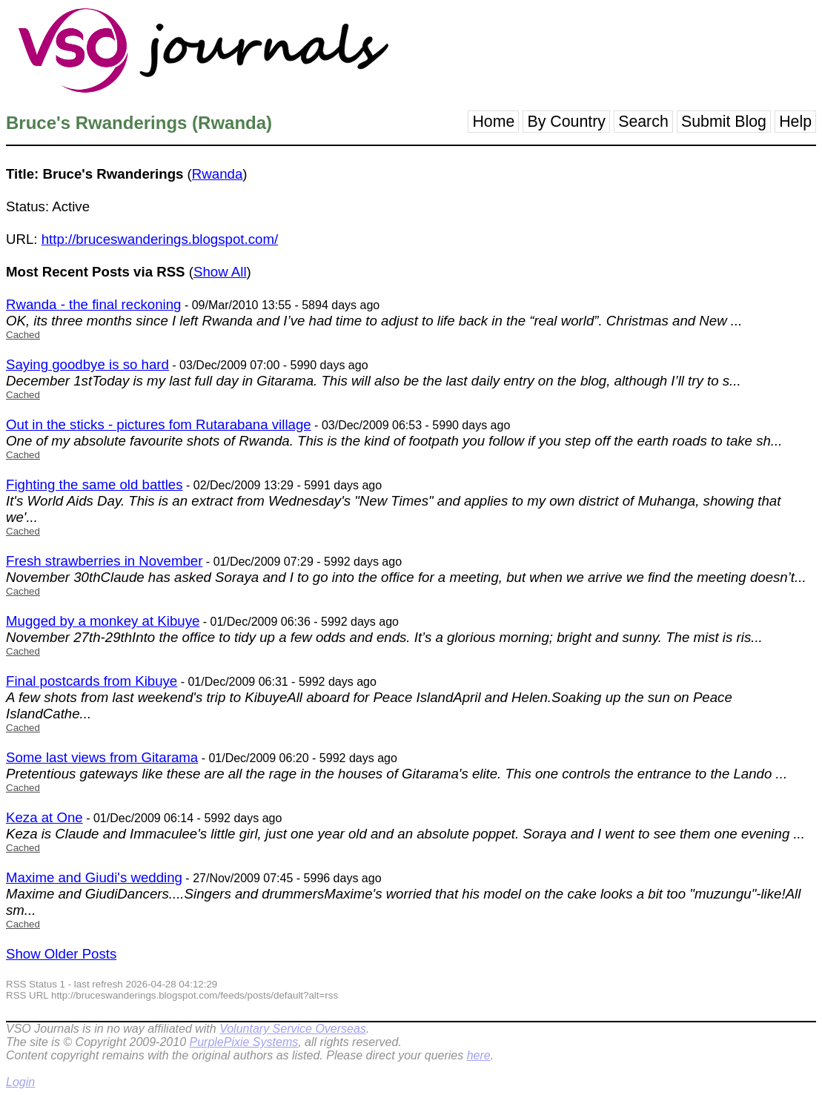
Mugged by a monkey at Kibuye (102, 621)
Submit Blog (723, 121)
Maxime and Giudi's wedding (94, 877)
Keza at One (44, 817)
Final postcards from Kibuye (91, 681)
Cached (23, 334)
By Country (566, 121)
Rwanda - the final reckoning (93, 304)
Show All (220, 271)
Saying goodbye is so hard (87, 364)
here (479, 1055)
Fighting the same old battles (94, 484)
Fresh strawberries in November (104, 561)
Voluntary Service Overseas (292, 1028)
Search (643, 121)
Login (20, 1082)
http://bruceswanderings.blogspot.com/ (160, 239)
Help (795, 121)
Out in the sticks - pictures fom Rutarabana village (158, 424)
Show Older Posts (61, 954)
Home (493, 121)
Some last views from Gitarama (102, 757)
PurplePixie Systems (243, 1042)
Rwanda (217, 174)
